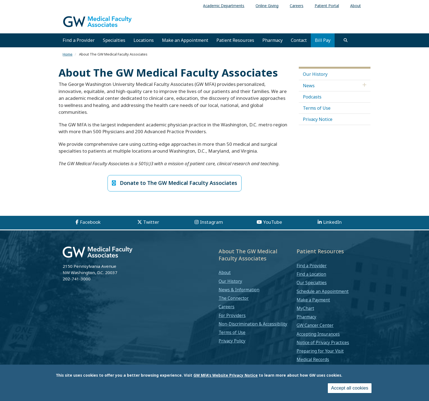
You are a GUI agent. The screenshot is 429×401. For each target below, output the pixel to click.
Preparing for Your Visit (320, 351)
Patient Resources (235, 40)
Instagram (211, 222)
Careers (226, 307)
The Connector (234, 298)
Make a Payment (313, 300)
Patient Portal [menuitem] (327, 5)
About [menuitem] (355, 5)
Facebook (90, 222)
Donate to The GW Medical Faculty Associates (174, 183)
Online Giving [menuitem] (267, 5)
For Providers (232, 315)
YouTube (272, 222)
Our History (315, 74)
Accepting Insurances (318, 334)
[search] (345, 40)
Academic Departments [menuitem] (223, 5)
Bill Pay (323, 40)
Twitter (151, 222)
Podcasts (312, 97)
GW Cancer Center (315, 326)
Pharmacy (272, 40)
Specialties (114, 40)
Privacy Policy (232, 341)
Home (68, 54)
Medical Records (313, 360)
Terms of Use (317, 108)
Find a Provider (79, 40)
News (309, 86)
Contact (299, 40)
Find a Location (311, 274)
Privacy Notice (317, 119)
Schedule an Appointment (323, 291)
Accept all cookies (349, 388)
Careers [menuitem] (296, 5)
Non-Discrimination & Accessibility (253, 324)
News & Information (239, 290)
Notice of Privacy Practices (323, 343)
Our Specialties (312, 283)
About (225, 273)
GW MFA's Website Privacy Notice (225, 375)
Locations (144, 40)
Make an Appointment (185, 40)
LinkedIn (332, 222)
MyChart (305, 309)
